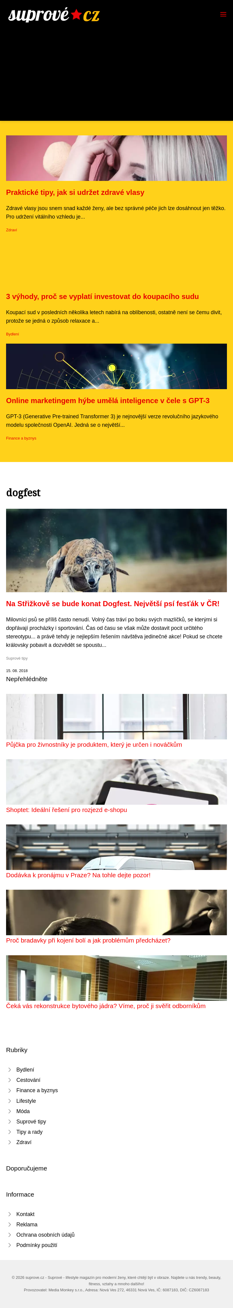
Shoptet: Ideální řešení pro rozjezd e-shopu (66, 809)
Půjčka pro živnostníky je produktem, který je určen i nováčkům (94, 744)
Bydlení (12, 334)
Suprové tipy (17, 658)
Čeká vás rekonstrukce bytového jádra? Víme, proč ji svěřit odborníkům (106, 1005)
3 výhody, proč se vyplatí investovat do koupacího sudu (102, 296)
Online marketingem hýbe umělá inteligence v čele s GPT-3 (108, 400)
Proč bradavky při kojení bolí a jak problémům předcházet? (88, 940)
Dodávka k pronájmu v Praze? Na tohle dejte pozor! (78, 874)
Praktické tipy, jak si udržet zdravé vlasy (75, 192)
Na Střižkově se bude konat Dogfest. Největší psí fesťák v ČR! (113, 604)
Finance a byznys (21, 438)
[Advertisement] (116, 67)
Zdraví (11, 230)
